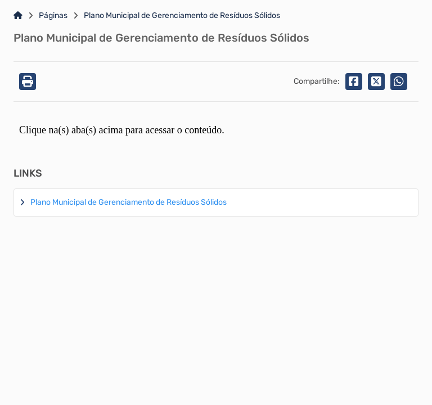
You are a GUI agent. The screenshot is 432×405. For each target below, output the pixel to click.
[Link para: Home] (18, 15)
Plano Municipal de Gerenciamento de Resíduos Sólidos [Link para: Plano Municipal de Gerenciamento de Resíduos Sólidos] (182, 15)
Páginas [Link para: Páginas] (53, 15)
